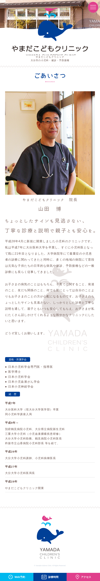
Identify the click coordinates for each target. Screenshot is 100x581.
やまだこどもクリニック (50, 31)
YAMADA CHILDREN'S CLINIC (50, 538)
